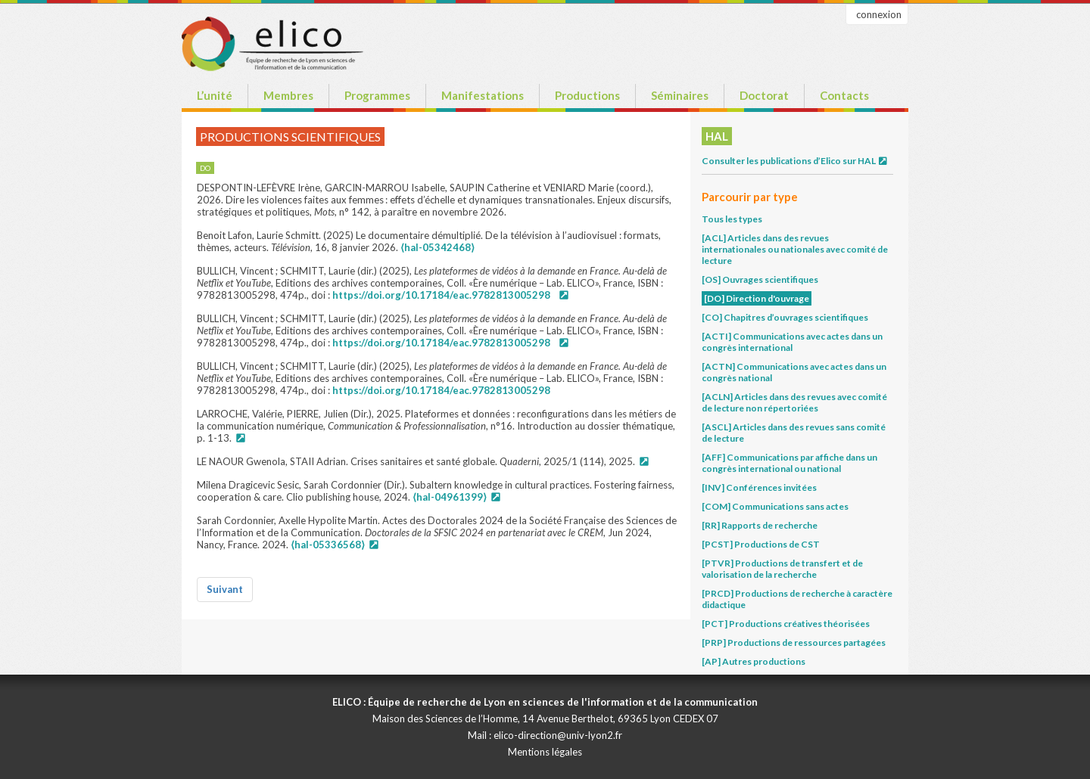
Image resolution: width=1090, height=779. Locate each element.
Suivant (225, 589)
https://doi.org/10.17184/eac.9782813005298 (441, 295)
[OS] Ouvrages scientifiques (760, 279)
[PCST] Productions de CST (761, 544)
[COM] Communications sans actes (775, 506)
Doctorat (764, 95)
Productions (587, 95)
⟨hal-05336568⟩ (328, 544)
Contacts (844, 95)
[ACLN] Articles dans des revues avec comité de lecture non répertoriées (794, 402)
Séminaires (679, 95)
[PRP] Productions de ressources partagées (794, 642)
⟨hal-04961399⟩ (450, 497)
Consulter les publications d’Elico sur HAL (795, 160)
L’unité (214, 95)
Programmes (377, 95)
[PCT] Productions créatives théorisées (786, 623)
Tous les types (732, 219)
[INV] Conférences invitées (759, 487)
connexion (879, 14)
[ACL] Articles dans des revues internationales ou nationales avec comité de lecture (795, 249)
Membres (288, 95)
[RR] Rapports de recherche (760, 525)
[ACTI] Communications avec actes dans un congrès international (792, 342)
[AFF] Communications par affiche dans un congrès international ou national (789, 463)
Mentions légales (545, 752)
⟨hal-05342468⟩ (437, 247)
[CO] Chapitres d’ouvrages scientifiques (785, 317)
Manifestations (482, 95)
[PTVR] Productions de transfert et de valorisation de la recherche (782, 568)
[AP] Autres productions (753, 661)
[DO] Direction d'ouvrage (756, 298)
